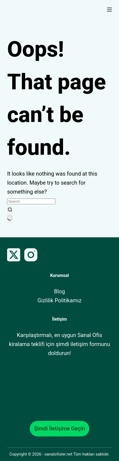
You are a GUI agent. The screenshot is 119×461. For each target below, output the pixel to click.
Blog (59, 291)
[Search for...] (31, 201)
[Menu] (109, 9)
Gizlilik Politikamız (59, 300)
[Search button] (10, 214)
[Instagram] (30, 254)
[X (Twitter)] (13, 254)
